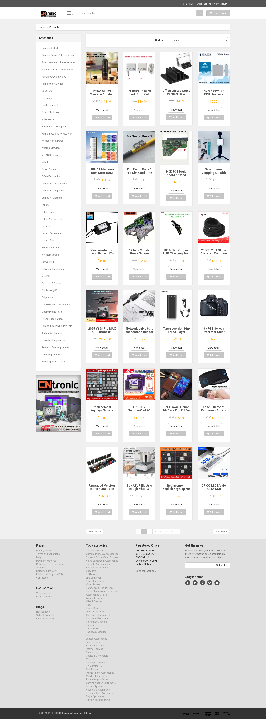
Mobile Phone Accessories (56, 304)
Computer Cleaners (52, 197)
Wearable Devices (51, 148)
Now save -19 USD (49, 3)
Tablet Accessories (52, 219)
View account (220, 4)
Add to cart (102, 117)
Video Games (49, 119)
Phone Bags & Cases (53, 319)
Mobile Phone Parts (52, 311)
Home (42, 27)
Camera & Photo (50, 48)
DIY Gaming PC (50, 290)
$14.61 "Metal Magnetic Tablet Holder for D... (83, 3)
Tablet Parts (48, 212)
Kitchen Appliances (52, 333)
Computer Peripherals (53, 190)
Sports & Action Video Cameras (58, 62)
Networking (48, 262)
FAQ (38, 560)
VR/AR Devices (50, 155)
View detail (102, 110)
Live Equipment (50, 105)
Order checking (204, 4)
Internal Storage (50, 254)
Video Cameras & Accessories (58, 69)
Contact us (188, 4)
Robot (45, 162)
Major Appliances (51, 354)
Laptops (46, 226)
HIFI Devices (48, 98)
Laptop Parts (48, 240)
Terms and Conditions (48, 557)
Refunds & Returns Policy (49, 567)
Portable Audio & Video (54, 76)
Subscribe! (221, 568)
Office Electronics (51, 176)
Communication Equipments (57, 326)
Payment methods (46, 563)
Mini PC (46, 276)
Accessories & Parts (52, 140)
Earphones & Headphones (55, 126)
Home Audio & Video (52, 83)
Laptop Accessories (52, 233)
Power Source (49, 169)
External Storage (51, 247)
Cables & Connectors (53, 269)
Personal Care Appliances (55, 347)
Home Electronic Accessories (57, 133)
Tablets (46, 205)
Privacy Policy (43, 553)
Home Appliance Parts (53, 361)
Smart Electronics (51, 112)
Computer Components (54, 183)
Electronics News (45, 621)
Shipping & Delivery (46, 574)
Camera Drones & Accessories (58, 55)
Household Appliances (53, 340)
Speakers (47, 91)
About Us (41, 570)
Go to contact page (146, 574)
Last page (221, 531)
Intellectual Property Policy (50, 577)
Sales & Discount (45, 618)
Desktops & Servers (52, 283)
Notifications (43, 615)
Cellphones (47, 297)
